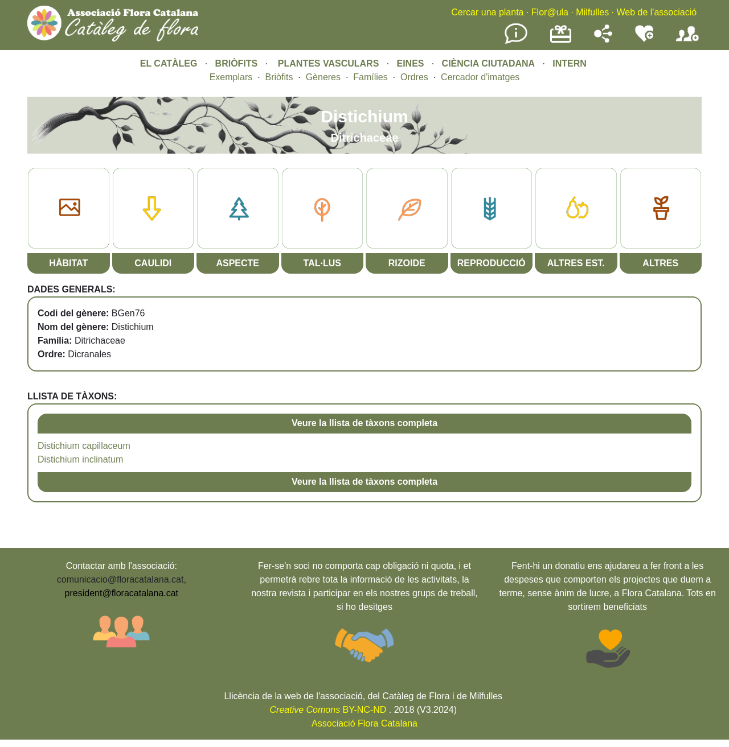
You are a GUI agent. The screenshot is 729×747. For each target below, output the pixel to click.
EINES (410, 63)
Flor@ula (549, 12)
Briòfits (279, 77)
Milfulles (592, 12)
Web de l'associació (656, 12)
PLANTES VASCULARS (328, 63)
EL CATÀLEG (169, 63)
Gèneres (323, 77)
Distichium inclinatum (80, 459)
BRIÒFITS (237, 63)
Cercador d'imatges (480, 77)
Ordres (414, 77)
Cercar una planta (487, 12)
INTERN (569, 63)
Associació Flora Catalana (364, 723)
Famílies (370, 77)
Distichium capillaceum (84, 446)
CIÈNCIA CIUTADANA (488, 63)
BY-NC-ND (328, 710)
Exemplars (231, 77)
